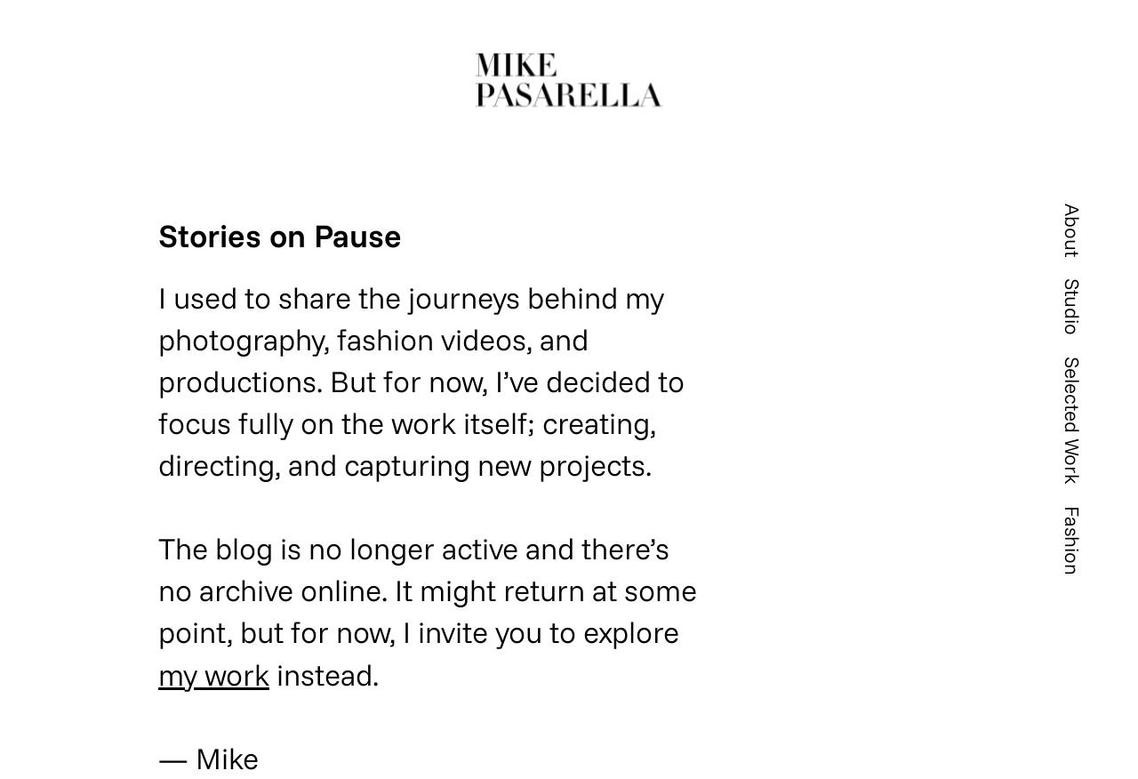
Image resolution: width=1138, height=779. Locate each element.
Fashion (1072, 540)
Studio (1072, 306)
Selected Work (1072, 421)
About (1072, 230)
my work (213, 674)
